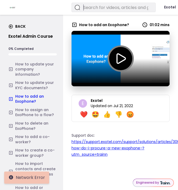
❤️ (84, 114)
